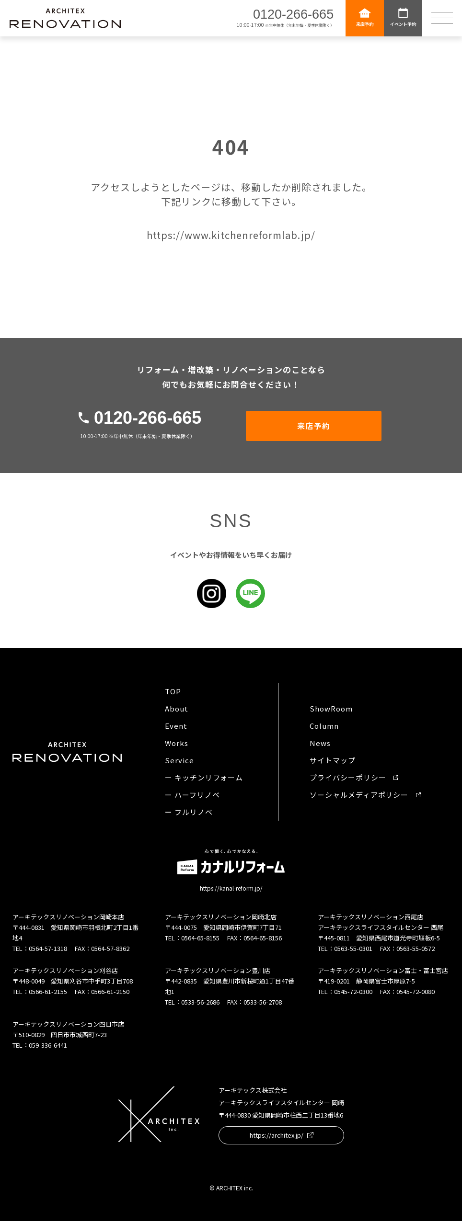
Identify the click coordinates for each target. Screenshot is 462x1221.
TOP (173, 691)
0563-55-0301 (353, 948)
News (320, 743)
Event (176, 726)
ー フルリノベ (188, 812)
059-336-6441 (48, 1045)
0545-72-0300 (353, 991)
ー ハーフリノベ (192, 795)
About (176, 708)
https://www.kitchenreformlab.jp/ (231, 235)
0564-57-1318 (48, 948)
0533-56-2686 (200, 1001)
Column (324, 726)
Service (179, 760)
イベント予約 (403, 17)
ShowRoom (331, 708)
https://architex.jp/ (281, 1135)
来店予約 (364, 17)
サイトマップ (332, 760)
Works (176, 743)
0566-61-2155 (48, 991)
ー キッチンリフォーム (204, 777)
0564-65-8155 (200, 937)
